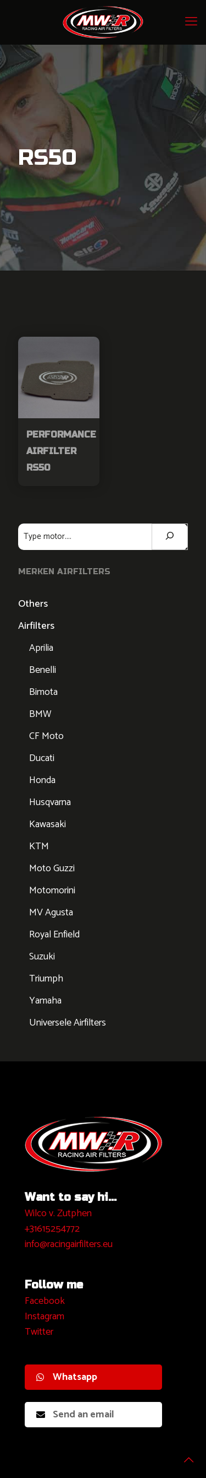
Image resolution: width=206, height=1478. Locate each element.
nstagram (45, 1316)
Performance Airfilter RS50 (61, 451)
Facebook (45, 1301)
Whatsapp (66, 1377)
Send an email (75, 1414)
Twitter (39, 1332)
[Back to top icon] (183, 1455)
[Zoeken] (170, 537)
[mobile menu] (191, 22)
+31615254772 (52, 1229)
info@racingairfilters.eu (69, 1244)
